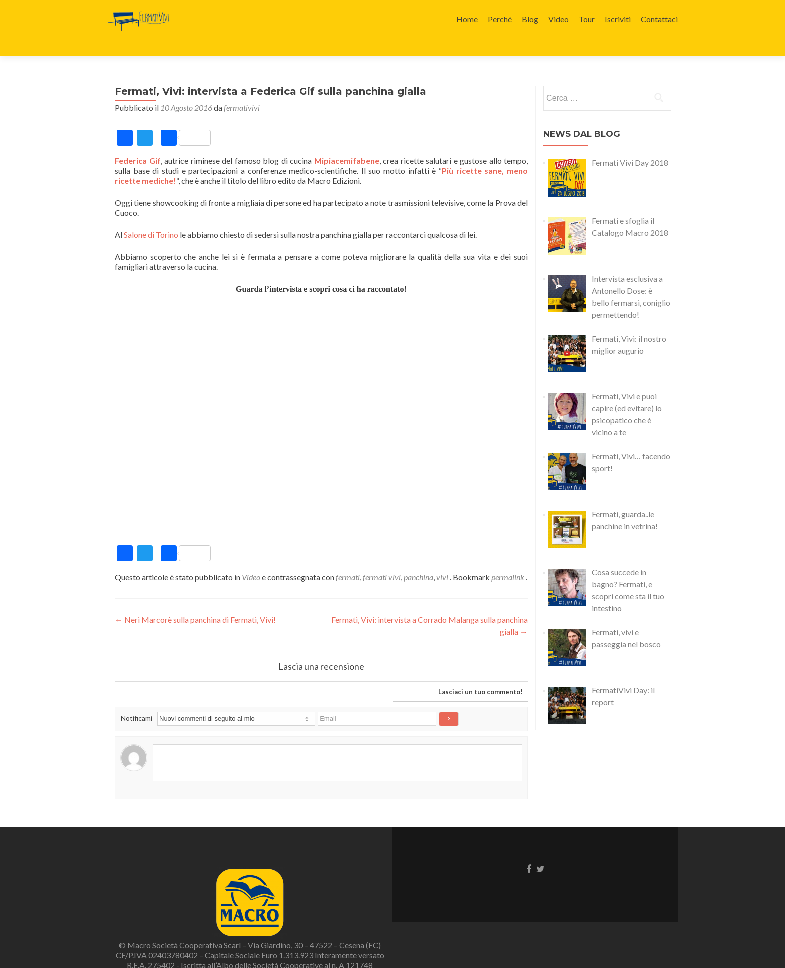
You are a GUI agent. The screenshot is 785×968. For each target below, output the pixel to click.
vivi (442, 559)
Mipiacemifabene (346, 143)
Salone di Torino (151, 217)
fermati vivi (382, 559)
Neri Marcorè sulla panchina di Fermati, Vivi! (195, 602)
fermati (348, 559)
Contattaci (659, 19)
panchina (418, 559)
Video (558, 19)
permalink (508, 559)
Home (467, 19)
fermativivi (242, 90)
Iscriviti (618, 19)
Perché (500, 19)
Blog (530, 19)
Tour (587, 19)
